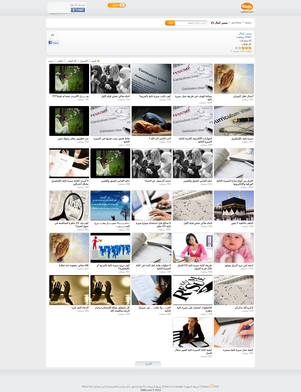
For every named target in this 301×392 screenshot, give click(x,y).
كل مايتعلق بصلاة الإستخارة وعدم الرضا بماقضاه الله (112, 309)
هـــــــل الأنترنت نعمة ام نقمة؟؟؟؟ (70, 96)
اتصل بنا (132, 386)
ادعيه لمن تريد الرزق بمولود (238, 265)
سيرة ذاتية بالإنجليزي (242, 138)
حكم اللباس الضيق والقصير (197, 180)
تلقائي (60, 61)
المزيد (148, 363)
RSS (214, 386)
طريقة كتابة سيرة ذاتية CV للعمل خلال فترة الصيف (194, 267)
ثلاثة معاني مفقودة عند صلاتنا (73, 265)
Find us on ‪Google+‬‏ (174, 386)
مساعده (122, 386)
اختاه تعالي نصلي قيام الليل (115, 96)
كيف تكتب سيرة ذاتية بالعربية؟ (155, 96)
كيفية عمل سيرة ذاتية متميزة (238, 349)
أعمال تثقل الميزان (243, 96)
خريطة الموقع (192, 386)
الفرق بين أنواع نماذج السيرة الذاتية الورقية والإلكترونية (235, 182)
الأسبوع (84, 61)
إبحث (170, 22)
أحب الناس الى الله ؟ (160, 138)
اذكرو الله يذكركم (244, 307)
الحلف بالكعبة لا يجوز (242, 223)
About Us (87, 386)
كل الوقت (71, 61)
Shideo (204, 386)
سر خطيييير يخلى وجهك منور (73, 138)
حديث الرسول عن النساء (158, 180)
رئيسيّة (159, 386)
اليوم (94, 61)
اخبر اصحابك (99, 386)
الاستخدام (112, 386)
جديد (50, 61)
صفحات (149, 386)
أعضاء (141, 386)
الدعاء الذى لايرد (79, 307)
